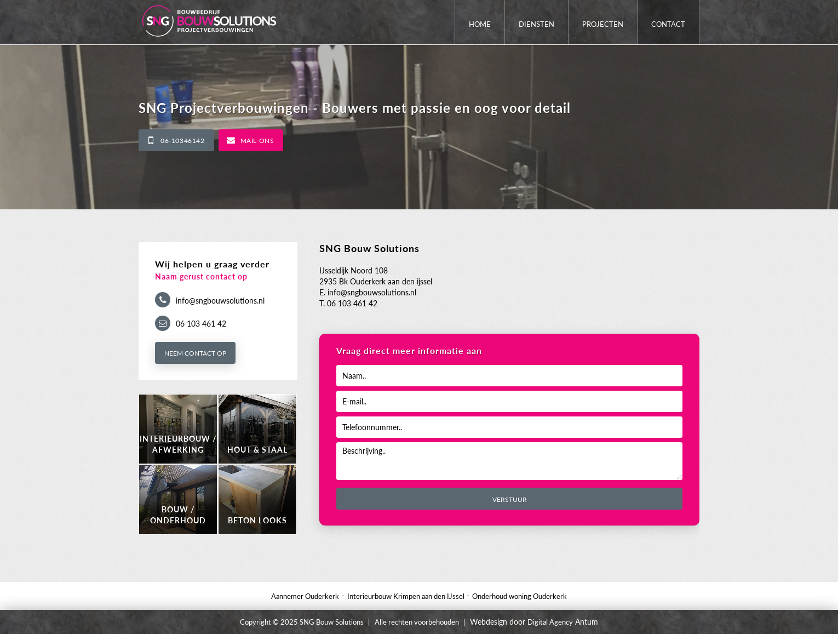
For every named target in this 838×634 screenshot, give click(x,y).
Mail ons (257, 140)
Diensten (536, 24)
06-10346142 (182, 140)
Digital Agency (550, 622)
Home (480, 24)
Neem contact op (195, 353)
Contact (668, 24)
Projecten (602, 24)
